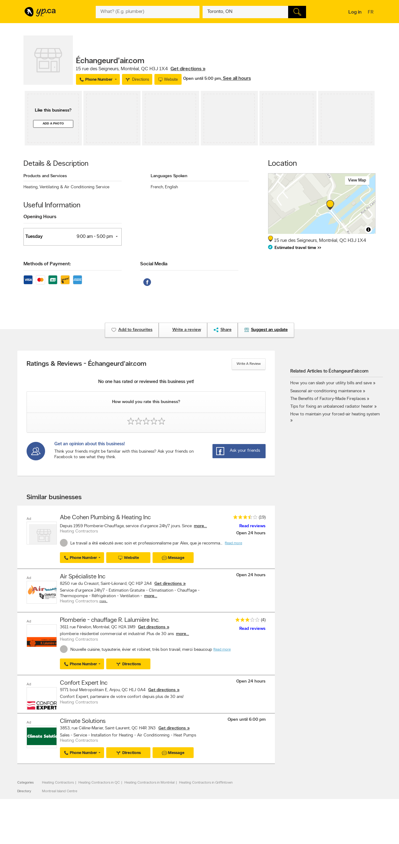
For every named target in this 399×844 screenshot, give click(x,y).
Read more (233, 543)
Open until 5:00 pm (202, 78)
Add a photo (53, 123)
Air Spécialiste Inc (82, 576)
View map (357, 180)
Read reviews (252, 526)
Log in (355, 12)
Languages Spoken (169, 176)
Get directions (168, 583)
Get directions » (187, 69)
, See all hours (236, 78)
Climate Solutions (83, 720)
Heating (30, 187)
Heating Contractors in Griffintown (206, 782)
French (157, 187)
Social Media (153, 264)
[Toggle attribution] (368, 229)
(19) (262, 517)
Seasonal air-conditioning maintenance (326, 391)
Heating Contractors (58, 782)
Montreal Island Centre (59, 790)
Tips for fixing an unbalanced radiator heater (331, 406)
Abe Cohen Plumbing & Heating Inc (105, 518)
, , (140, 69)
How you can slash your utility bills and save (331, 383)
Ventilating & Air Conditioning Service (74, 187)
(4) (263, 619)
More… (103, 601)
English (171, 187)
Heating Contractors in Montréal (149, 782)
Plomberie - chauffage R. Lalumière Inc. (109, 620)
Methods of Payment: (47, 264)
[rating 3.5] (243, 518)
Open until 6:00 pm (247, 718)
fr (371, 12)
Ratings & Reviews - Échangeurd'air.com (86, 364)
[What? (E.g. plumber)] (148, 12)
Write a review (249, 364)
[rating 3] (245, 620)
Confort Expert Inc (83, 682)
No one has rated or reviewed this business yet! (146, 382)
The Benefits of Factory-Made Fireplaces (328, 399)
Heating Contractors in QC (99, 782)
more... (200, 526)
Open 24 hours (251, 533)
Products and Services (45, 176)
